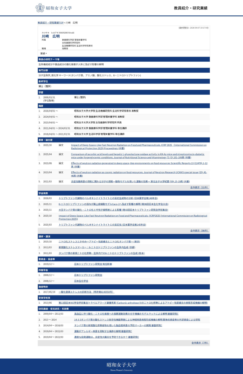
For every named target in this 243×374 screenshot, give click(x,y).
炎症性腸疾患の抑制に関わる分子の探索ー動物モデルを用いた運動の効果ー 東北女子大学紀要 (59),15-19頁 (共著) (130, 181)
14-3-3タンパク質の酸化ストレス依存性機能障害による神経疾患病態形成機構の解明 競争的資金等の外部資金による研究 (137, 319)
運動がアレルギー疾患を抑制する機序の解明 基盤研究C (103, 331)
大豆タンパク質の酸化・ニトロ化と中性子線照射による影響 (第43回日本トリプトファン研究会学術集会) (113, 209)
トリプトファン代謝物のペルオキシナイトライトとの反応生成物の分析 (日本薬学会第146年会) (108, 198)
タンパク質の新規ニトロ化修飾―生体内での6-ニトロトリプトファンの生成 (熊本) (101, 253)
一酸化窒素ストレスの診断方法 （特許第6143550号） (86, 291)
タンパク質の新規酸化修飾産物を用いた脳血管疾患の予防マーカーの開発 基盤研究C (118, 325)
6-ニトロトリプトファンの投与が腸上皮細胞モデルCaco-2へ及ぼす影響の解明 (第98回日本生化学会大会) (113, 204)
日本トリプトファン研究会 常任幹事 (93, 264)
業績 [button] (42, 53)
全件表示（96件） (199, 230)
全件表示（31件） (199, 187)
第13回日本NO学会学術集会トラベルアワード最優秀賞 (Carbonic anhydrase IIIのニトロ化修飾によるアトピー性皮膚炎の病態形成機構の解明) (133, 302)
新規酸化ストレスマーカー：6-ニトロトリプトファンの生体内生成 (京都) (97, 247)
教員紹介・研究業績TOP (51, 22)
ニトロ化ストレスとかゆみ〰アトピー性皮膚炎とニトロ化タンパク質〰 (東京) (99, 241)
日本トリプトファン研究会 (88, 275)
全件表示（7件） (200, 342)
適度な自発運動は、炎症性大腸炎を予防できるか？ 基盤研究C (106, 337)
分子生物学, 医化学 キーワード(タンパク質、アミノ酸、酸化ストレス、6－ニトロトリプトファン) (90, 75)
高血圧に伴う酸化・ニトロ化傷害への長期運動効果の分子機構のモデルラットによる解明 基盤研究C (126, 313)
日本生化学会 (81, 280)
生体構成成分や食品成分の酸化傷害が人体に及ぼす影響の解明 (71, 64)
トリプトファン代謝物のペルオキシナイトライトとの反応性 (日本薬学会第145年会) (102, 224)
